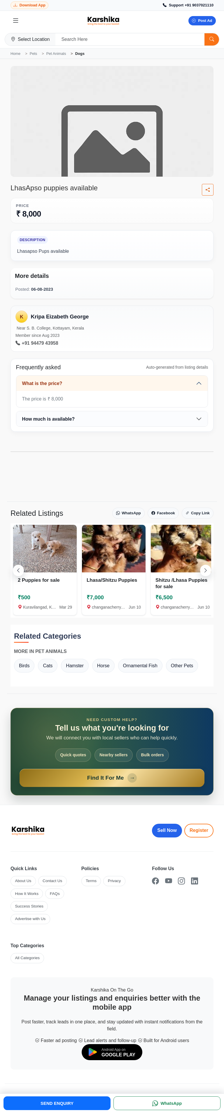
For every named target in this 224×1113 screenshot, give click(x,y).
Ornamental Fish (140, 665)
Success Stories (29, 906)
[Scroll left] (18, 570)
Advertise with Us (30, 919)
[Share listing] (208, 190)
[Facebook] (155, 881)
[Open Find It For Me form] (112, 751)
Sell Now (167, 830)
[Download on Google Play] (112, 1052)
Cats (47, 665)
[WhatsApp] (166, 1103)
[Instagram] (181, 881)
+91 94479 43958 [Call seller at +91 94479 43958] (36, 343)
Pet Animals (56, 53)
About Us (23, 881)
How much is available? (48, 419)
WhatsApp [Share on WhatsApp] (128, 513)
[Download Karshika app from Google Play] (29, 5)
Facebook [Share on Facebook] (163, 513)
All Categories (27, 958)
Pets (33, 53)
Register (199, 830)
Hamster (74, 665)
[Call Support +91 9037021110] (188, 5)
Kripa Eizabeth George (60, 316)
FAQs (55, 893)
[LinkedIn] (194, 881)
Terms (91, 881)
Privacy (114, 881)
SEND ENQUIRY (57, 1103)
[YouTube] (168, 881)
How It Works (26, 893)
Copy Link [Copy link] (198, 513)
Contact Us (52, 881)
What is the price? (42, 383)
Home (15, 53)
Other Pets (182, 665)
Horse (103, 665)
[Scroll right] (205, 570)
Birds (24, 665)
